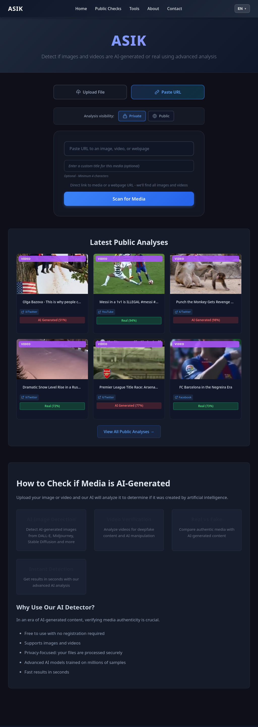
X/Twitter (29, 312)
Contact (174, 8)
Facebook (183, 397)
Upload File (90, 92)
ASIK (15, 8)
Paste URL (167, 92)
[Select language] (242, 8)
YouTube (105, 312)
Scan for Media (129, 199)
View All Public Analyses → (129, 431)
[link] (52, 294)
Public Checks (108, 8)
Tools (135, 8)
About (153, 8)
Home (81, 8)
